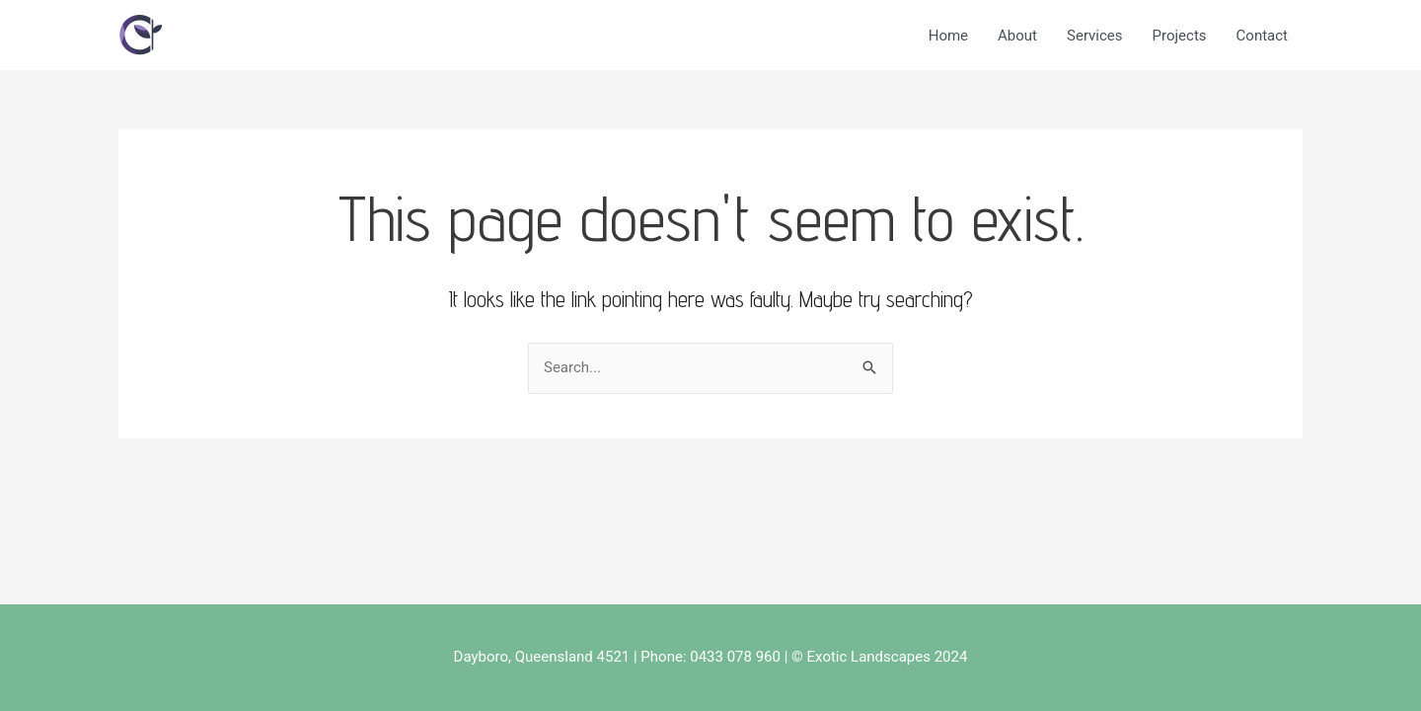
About (1017, 35)
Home (948, 35)
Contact (1262, 35)
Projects (1180, 35)
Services (1095, 35)
